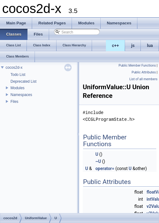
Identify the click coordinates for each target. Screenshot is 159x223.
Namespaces (21, 95)
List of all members (143, 79)
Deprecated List (23, 81)
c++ (115, 45)
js (133, 45)
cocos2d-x (14, 67)
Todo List (17, 74)
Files (14, 101)
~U (98, 161)
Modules (17, 88)
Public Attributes (144, 72)
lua (150, 45)
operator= (104, 168)
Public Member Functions (137, 65)
